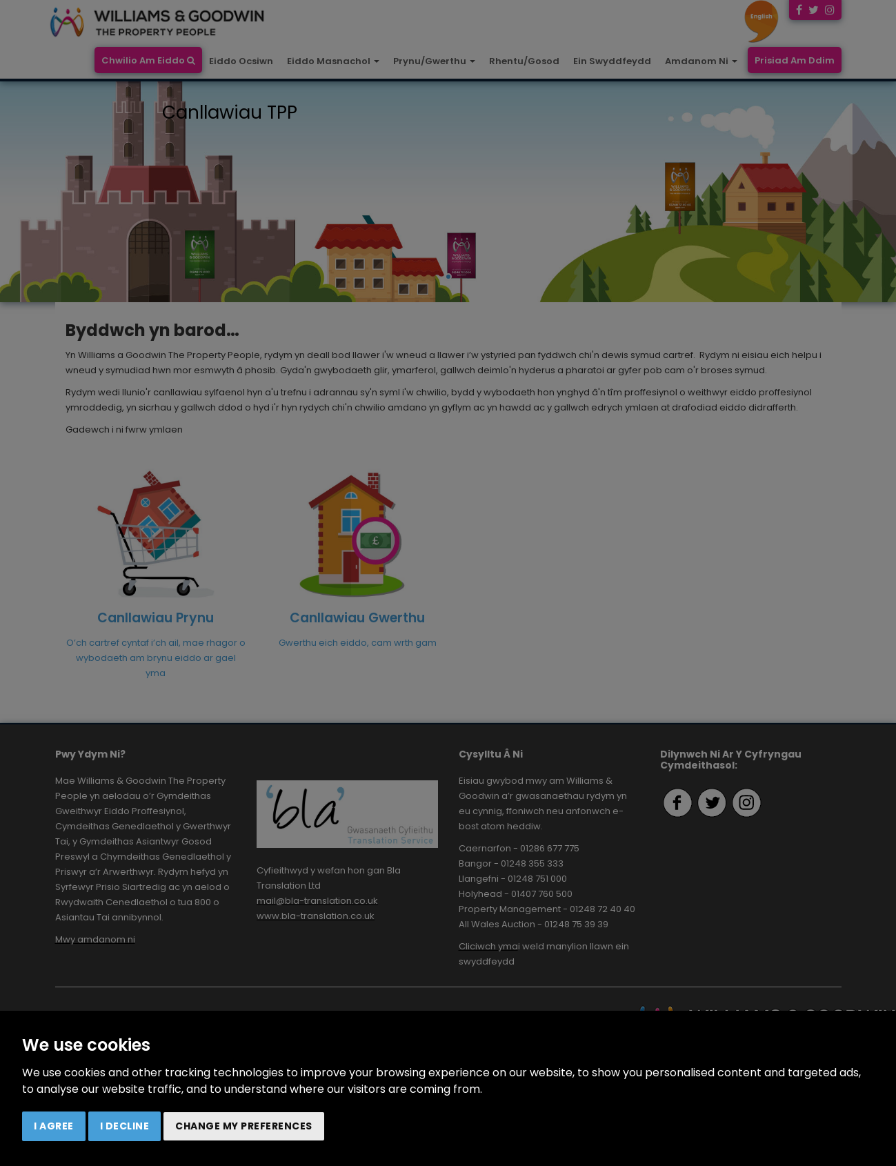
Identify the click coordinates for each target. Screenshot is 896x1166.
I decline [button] (125, 1126)
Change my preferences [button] (243, 1126)
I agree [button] (54, 1126)
